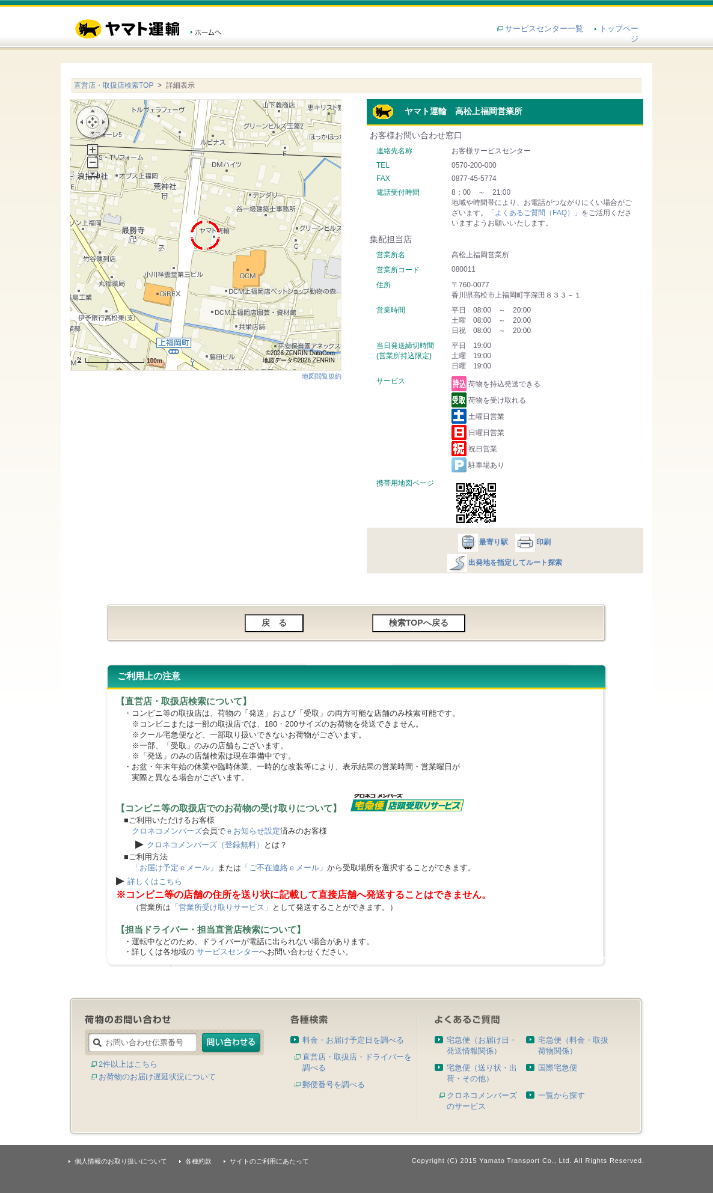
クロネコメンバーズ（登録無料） (205, 844)
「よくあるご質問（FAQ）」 (534, 213)
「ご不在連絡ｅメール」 (284, 867)
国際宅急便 (557, 1067)
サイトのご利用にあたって (269, 1161)
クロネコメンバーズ (167, 830)
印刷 (532, 542)
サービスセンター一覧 (544, 28)
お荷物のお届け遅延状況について (157, 1076)
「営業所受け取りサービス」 (221, 907)
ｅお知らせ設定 (252, 830)
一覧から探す (561, 1095)
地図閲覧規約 (321, 376)
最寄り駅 (482, 542)
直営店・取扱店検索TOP (113, 85)
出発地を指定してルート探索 (504, 562)
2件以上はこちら (128, 1064)
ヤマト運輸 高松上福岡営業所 (447, 111)
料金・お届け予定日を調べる (353, 1040)
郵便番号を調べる (333, 1084)
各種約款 (198, 1161)
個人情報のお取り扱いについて (121, 1161)
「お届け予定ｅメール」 (175, 867)
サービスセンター (228, 951)
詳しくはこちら (154, 881)
